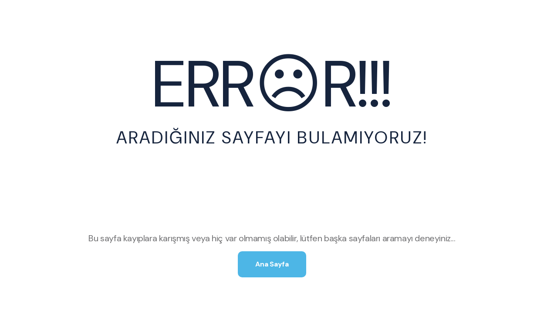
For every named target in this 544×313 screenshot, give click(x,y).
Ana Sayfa (271, 264)
